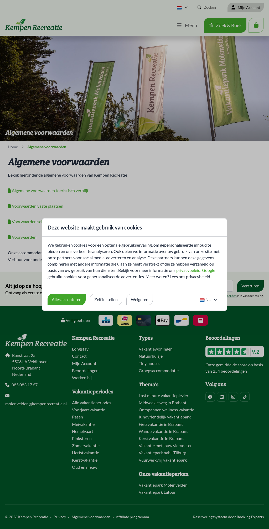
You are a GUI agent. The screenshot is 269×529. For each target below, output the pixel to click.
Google (208, 270)
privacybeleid (188, 270)
